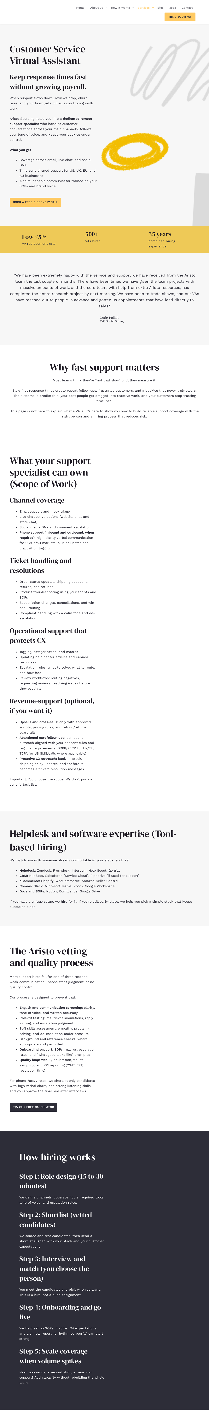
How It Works (123, 7)
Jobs (172, 7)
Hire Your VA (180, 17)
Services (146, 7)
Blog (160, 7)
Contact (187, 7)
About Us (99, 7)
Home (80, 7)
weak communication (27, 983)
